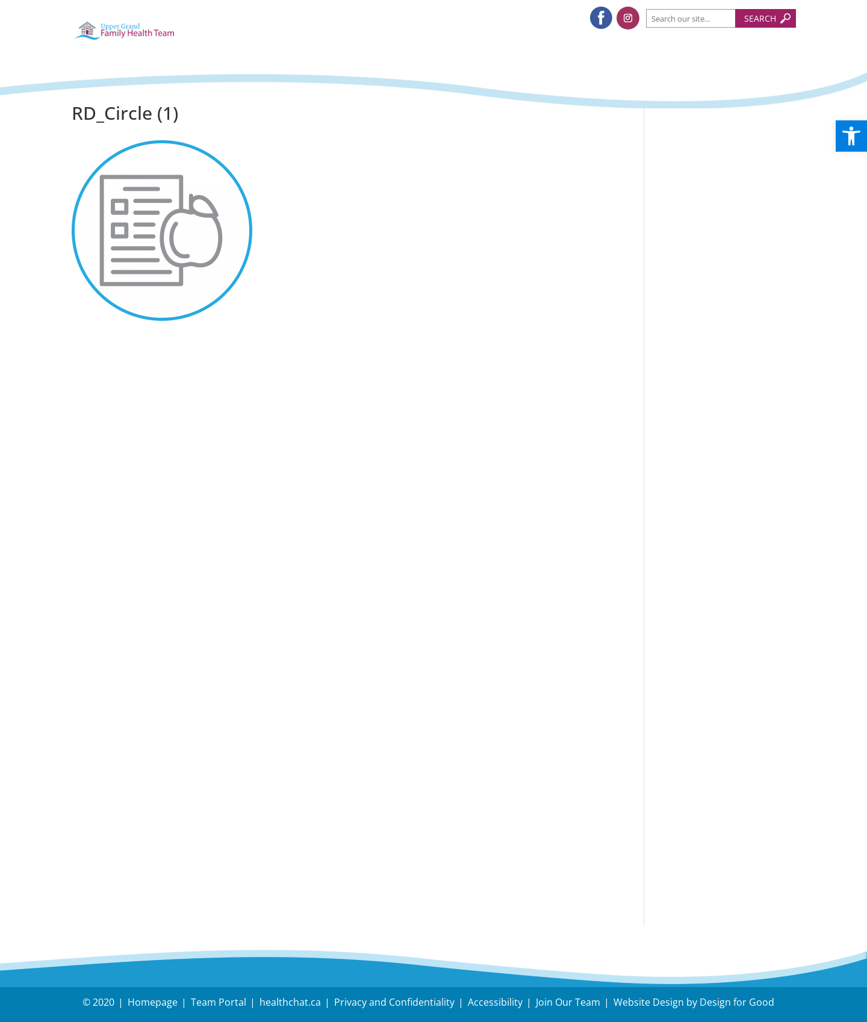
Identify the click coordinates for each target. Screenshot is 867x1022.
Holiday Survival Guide (724, 275)
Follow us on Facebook (725, 406)
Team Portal (218, 1002)
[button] (851, 136)
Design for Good (737, 1002)
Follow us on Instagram (727, 435)
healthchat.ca (290, 1002)
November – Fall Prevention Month (712, 306)
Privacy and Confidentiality (394, 1002)
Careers (684, 828)
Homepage (153, 1002)
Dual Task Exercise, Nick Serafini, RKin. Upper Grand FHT (715, 354)
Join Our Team (568, 1002)
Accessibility (495, 1002)
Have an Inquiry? (710, 777)
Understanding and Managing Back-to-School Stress (716, 178)
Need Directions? (725, 785)
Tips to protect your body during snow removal (717, 235)
